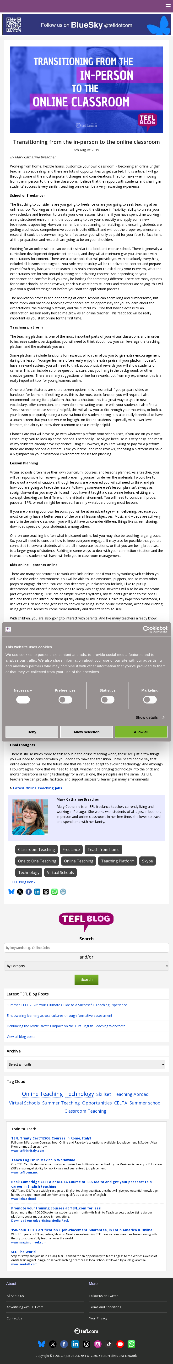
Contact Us (14, 1318)
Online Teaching (42, 1094)
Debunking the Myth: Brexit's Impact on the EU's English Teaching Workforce (66, 1026)
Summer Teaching (61, 1103)
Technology (79, 1094)
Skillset (103, 1094)
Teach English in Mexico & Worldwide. (43, 1160)
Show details (147, 717)
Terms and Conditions (105, 1307)
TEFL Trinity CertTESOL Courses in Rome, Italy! (51, 1138)
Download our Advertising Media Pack (40, 1221)
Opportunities (97, 1103)
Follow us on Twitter (103, 1296)
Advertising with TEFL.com (25, 1307)
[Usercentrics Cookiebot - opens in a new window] (147, 629)
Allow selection (86, 732)
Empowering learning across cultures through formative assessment (59, 1015)
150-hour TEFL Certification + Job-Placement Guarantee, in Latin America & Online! (82, 1230)
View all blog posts (21, 1036)
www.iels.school (23, 1199)
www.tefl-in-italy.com (27, 1151)
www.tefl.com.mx (24, 1172)
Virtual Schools (24, 1103)
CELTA (120, 1103)
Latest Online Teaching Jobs (37, 788)
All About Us (15, 1296)
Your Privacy (98, 1318)
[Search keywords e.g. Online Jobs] (86, 948)
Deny (31, 732)
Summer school (146, 1103)
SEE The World (23, 1251)
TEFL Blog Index (22, 882)
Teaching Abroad (131, 1094)
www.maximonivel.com (28, 1242)
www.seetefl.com (24, 1264)
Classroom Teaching (85, 1111)
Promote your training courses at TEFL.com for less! (56, 1208)
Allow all (141, 732)
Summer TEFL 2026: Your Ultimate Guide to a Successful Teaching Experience (67, 1005)
